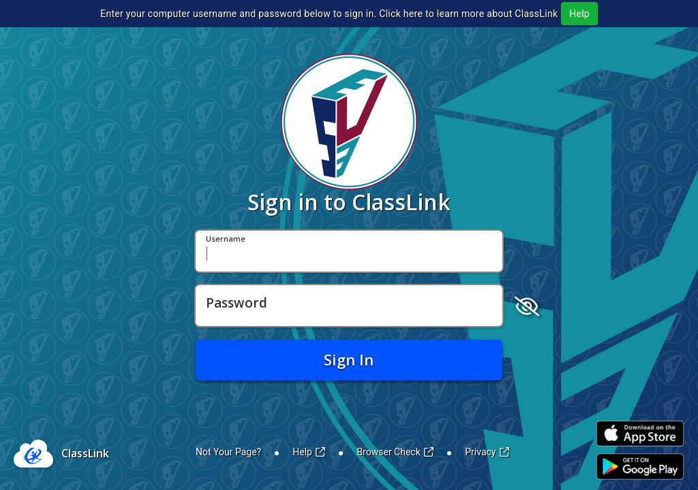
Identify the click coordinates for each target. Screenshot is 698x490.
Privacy (487, 451)
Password (236, 303)
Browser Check (395, 451)
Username (225, 239)
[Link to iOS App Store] (640, 434)
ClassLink (85, 453)
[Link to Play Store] (640, 466)
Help (579, 13)
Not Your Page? (228, 451)
